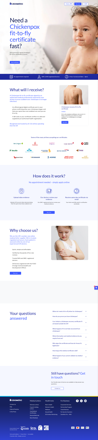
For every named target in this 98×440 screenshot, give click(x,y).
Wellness (47, 409)
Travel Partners (65, 409)
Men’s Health (48, 404)
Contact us (57, 388)
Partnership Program (66, 407)
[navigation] (85, 4)
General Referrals (34, 415)
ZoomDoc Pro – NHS (66, 414)
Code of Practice (14, 409)
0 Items (68, 4)
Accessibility (30, 434)
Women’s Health (49, 407)
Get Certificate (15, 62)
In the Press (13, 411)
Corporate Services (66, 404)
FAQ (11, 407)
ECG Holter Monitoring (51, 414)
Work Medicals (34, 418)
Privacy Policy (23, 434)
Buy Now (65, 122)
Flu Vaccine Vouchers (66, 412)
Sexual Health (49, 412)
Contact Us (13, 404)
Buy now (78, 4)
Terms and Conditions (14, 434)
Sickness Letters (34, 404)
